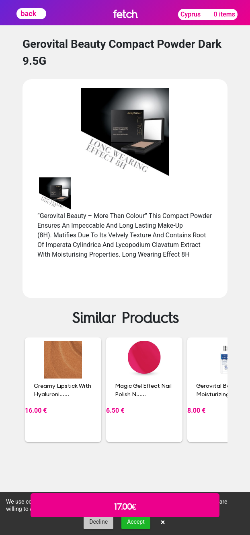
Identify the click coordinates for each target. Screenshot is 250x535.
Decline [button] (98, 522)
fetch (125, 13)
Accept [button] (136, 522)
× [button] (163, 522)
